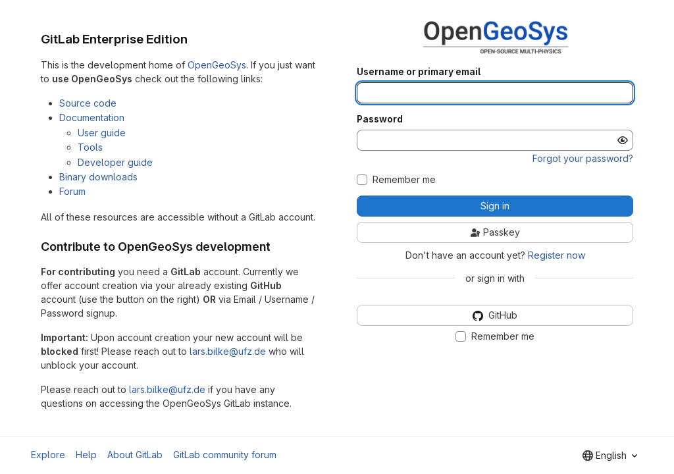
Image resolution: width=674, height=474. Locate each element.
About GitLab (135, 454)
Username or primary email (418, 71)
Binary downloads (98, 176)
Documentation (91, 117)
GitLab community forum (224, 454)
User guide (102, 132)
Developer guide (115, 162)
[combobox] (610, 455)
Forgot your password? (582, 158)
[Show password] (622, 140)
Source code (88, 103)
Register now (556, 255)
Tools (90, 147)
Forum (72, 191)
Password (380, 119)
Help (86, 454)
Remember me (404, 179)
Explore (48, 454)
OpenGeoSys (217, 64)
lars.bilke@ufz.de (228, 351)
